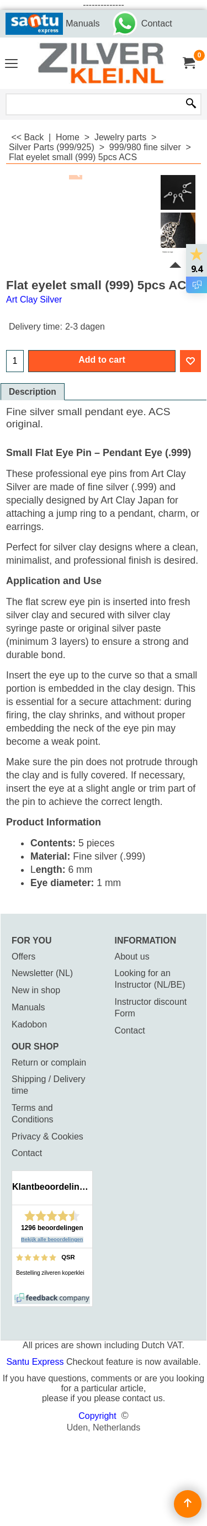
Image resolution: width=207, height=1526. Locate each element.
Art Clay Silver (34, 299)
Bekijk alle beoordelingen (52, 1239)
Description (32, 391)
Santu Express (36, 1361)
